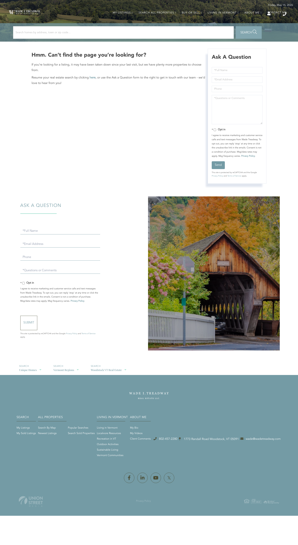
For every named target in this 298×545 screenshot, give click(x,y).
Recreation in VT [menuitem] (171, 458)
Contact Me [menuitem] (274, 21)
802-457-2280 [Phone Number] (273, 14)
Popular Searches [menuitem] (127, 447)
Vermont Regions (58, 392)
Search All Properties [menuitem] (153, 21)
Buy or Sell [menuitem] (188, 21)
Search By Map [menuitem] (96, 447)
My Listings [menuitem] (119, 21)
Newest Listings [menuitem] (96, 453)
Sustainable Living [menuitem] (171, 469)
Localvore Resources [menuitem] (173, 453)
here (95, 92)
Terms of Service (233, 195)
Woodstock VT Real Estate (97, 392)
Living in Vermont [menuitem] (219, 21)
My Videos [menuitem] (215, 453)
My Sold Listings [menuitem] (60, 453)
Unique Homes (25, 392)
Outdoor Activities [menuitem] (172, 464)
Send (217, 184)
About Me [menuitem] (249, 21)
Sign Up (251, 14)
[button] (105, 45)
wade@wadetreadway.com (214, 490)
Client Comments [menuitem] (219, 458)
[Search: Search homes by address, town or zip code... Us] (51, 45)
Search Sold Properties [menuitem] (130, 453)
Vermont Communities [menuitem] (174, 475)
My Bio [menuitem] (213, 447)
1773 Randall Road (138, 490)
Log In (235, 14)
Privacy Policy (224, 175)
